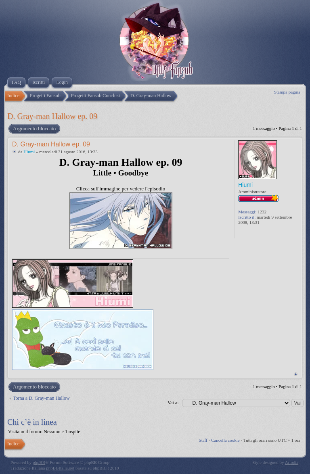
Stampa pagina (287, 92)
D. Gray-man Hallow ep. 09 (52, 116)
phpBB (39, 462)
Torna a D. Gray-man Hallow (41, 398)
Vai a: (173, 402)
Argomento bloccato (34, 128)
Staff (203, 440)
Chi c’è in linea (32, 422)
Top (295, 374)
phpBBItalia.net (60, 468)
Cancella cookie (225, 440)
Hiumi (29, 151)
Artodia (292, 462)
